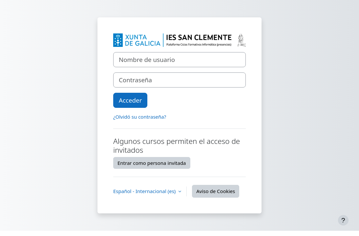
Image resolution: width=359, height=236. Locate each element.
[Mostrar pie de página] (343, 220)
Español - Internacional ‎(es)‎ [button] (145, 191)
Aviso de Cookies (215, 191)
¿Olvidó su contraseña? (139, 116)
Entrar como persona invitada (151, 163)
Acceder (130, 100)
